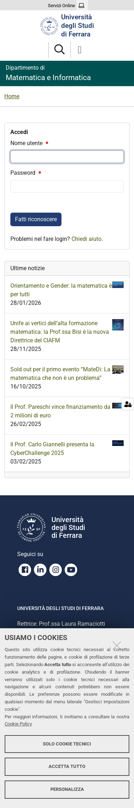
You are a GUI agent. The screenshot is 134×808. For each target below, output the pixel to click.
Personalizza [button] (67, 789)
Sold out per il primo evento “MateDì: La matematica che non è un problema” (67, 373)
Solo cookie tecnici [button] (67, 744)
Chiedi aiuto (86, 239)
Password (25, 172)
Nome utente (29, 143)
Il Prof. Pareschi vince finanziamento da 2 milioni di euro (67, 411)
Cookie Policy (18, 724)
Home (11, 96)
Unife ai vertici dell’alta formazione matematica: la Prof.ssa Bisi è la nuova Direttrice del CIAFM (67, 331)
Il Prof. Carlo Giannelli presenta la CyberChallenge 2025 (67, 448)
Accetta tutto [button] (67, 766)
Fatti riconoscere (36, 219)
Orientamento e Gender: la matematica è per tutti (67, 290)
